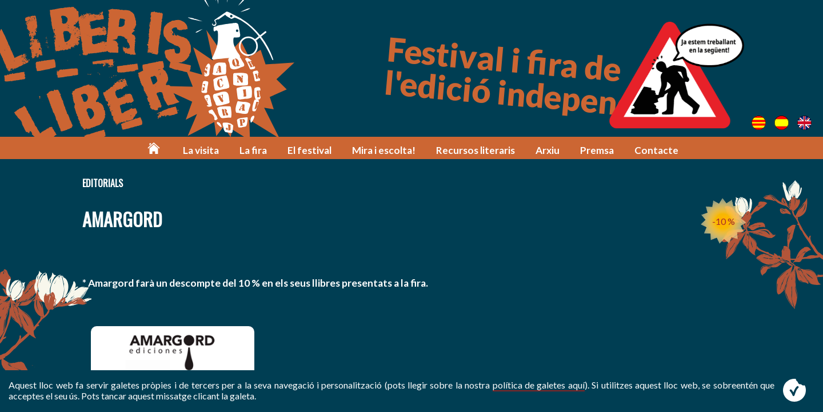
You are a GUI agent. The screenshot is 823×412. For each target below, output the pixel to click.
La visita (201, 150)
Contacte (656, 150)
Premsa (597, 150)
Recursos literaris (475, 150)
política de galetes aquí (539, 384)
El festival (309, 150)
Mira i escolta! (384, 150)
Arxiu (548, 150)
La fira (253, 150)
